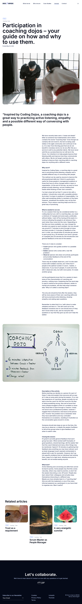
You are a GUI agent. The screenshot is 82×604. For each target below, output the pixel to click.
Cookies (34, 595)
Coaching (5, 21)
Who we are (36, 3)
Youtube (51, 598)
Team (9, 21)
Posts (4, 18)
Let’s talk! (41, 582)
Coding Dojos (29, 114)
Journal (56, 3)
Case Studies (47, 3)
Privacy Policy (36, 598)
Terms (33, 600)
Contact (64, 3)
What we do (26, 3)
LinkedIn (52, 595)
